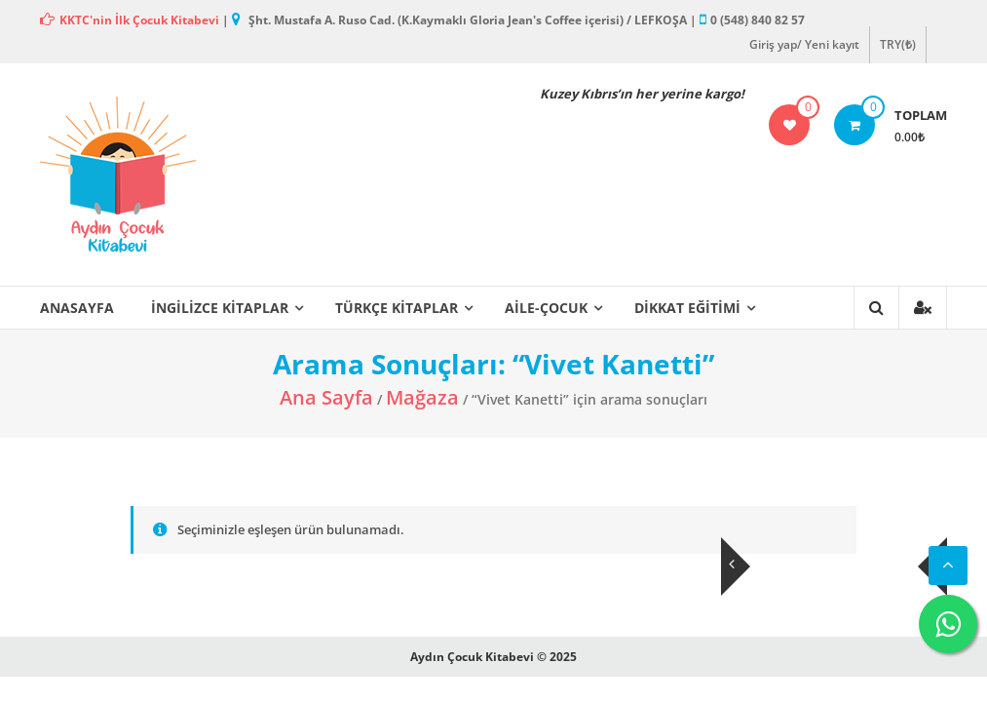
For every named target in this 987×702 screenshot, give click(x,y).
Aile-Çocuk (546, 307)
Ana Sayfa (326, 397)
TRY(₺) (898, 44)
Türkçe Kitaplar (396, 307)
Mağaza (422, 397)
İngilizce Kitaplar (219, 307)
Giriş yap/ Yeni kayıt (804, 44)
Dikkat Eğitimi (687, 307)
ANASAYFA (77, 307)
